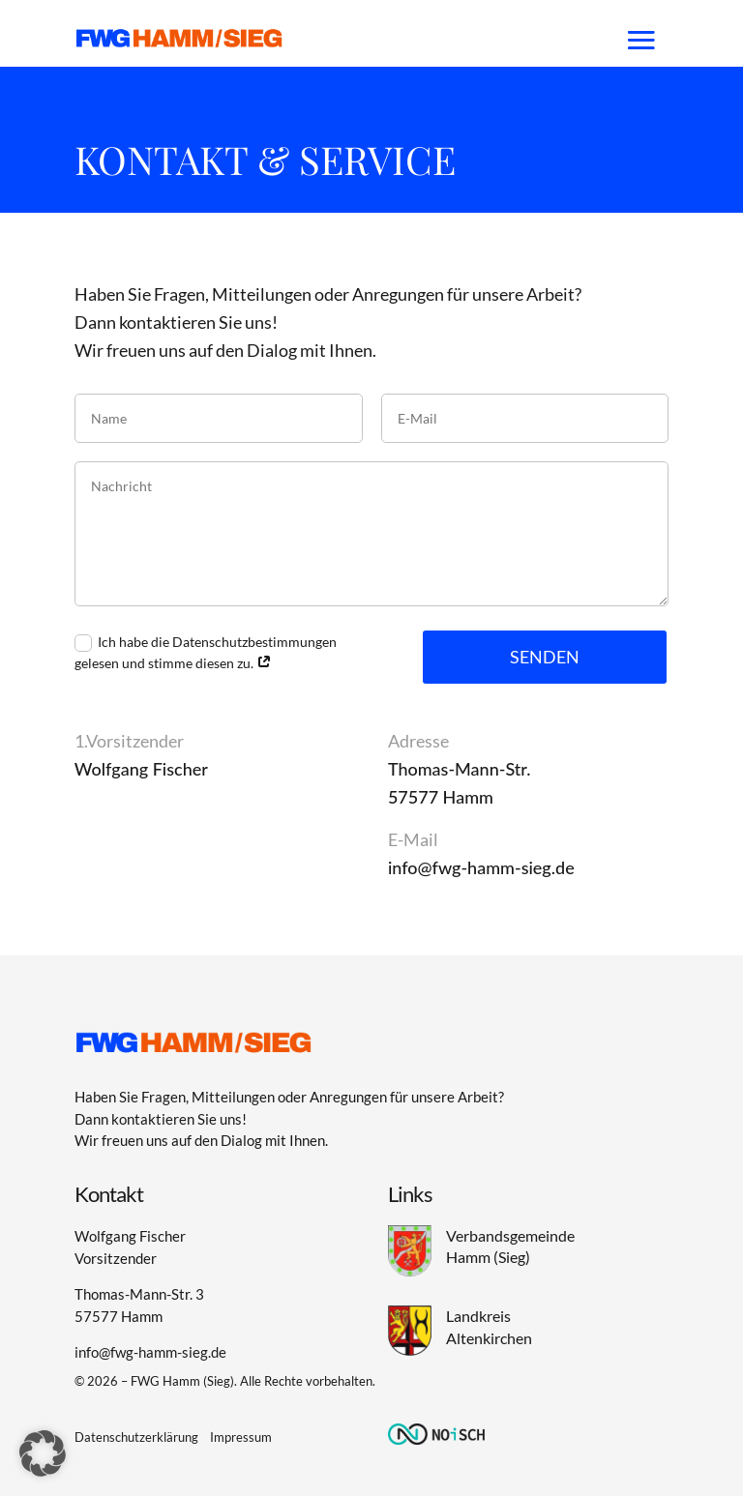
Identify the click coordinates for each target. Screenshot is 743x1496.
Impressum (241, 1437)
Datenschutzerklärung (136, 1437)
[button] (42, 1453)
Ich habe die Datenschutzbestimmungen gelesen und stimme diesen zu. (205, 652)
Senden (545, 656)
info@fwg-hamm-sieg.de (481, 867)
